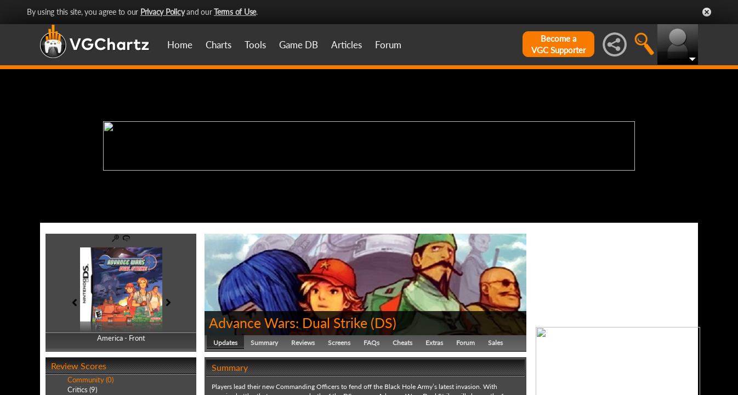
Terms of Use (235, 11)
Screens (339, 342)
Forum (388, 44)
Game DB (298, 44)
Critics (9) (82, 389)
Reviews (303, 342)
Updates (225, 342)
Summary (264, 342)
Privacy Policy (162, 11)
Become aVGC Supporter (558, 44)
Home (179, 44)
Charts (218, 44)
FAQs (371, 342)
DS (383, 322)
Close (706, 12)
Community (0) (90, 379)
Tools (255, 44)
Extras (434, 342)
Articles (346, 44)
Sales (495, 342)
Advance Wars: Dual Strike (288, 322)
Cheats (402, 342)
